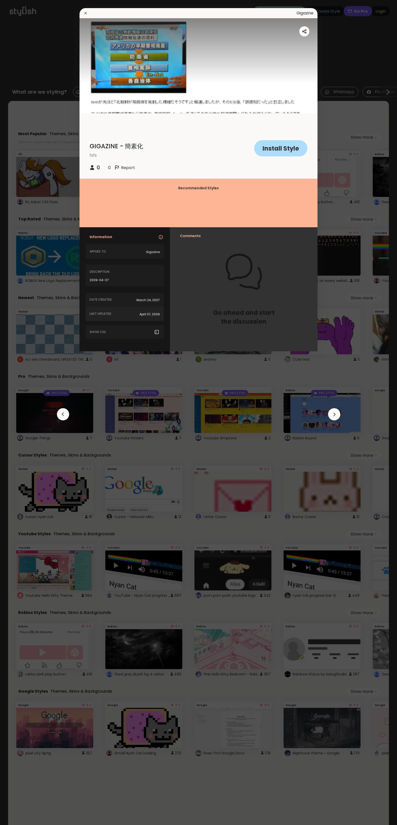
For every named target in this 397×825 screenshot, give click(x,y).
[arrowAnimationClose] (63, 414)
